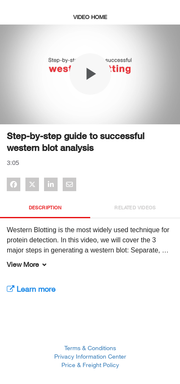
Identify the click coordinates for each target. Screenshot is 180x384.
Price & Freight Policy (90, 364)
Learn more (31, 288)
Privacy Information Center (90, 356)
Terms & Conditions (90, 347)
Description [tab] (45, 207)
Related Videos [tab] (134, 207)
